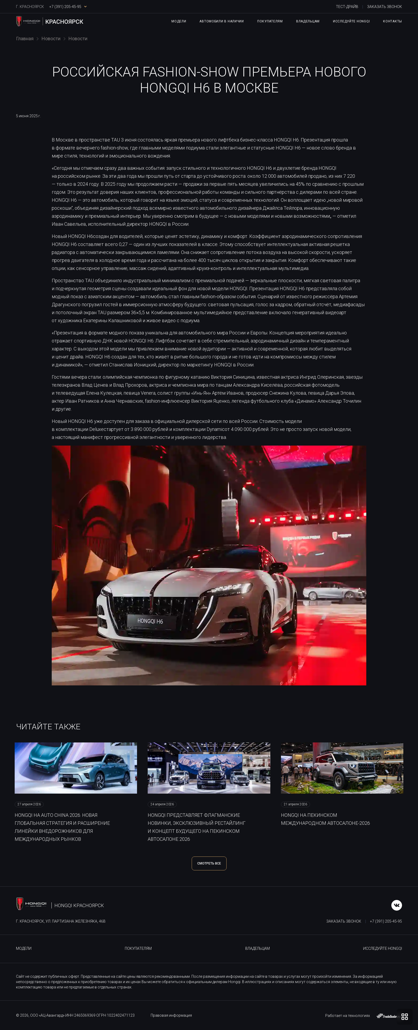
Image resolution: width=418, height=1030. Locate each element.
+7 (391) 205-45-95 (386, 921)
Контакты (392, 21)
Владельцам (308, 21)
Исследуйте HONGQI (351, 21)
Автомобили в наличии (221, 21)
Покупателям (270, 21)
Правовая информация (171, 1015)
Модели (178, 21)
